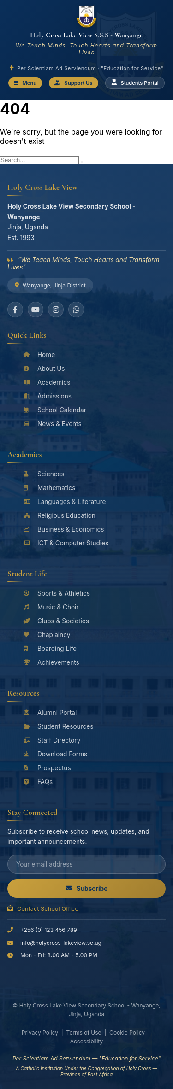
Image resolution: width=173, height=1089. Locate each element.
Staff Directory (52, 740)
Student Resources (58, 726)
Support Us (73, 83)
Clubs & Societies (56, 621)
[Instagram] (56, 309)
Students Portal (135, 83)
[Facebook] (15, 309)
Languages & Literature (65, 501)
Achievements (51, 662)
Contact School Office (42, 908)
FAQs (38, 781)
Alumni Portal (50, 712)
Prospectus (47, 768)
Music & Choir (51, 607)
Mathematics (50, 488)
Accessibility (86, 1041)
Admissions (48, 396)
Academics (47, 382)
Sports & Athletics (57, 593)
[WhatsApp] (76, 309)
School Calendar (55, 410)
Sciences (44, 474)
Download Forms (55, 754)
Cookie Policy (127, 1032)
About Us (44, 368)
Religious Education (59, 515)
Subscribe (87, 888)
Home (39, 354)
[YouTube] (35, 309)
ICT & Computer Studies (66, 543)
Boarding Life (50, 648)
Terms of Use (83, 1032)
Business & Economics (64, 529)
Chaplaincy (47, 634)
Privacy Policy (40, 1032)
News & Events (53, 423)
